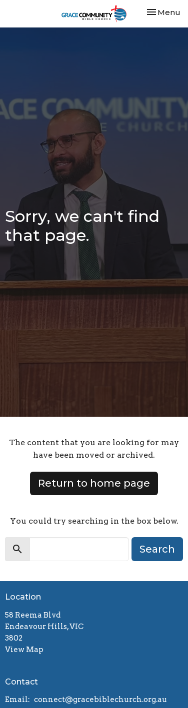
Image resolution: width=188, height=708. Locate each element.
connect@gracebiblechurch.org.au (100, 699)
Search (157, 549)
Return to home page (94, 483)
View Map (24, 649)
